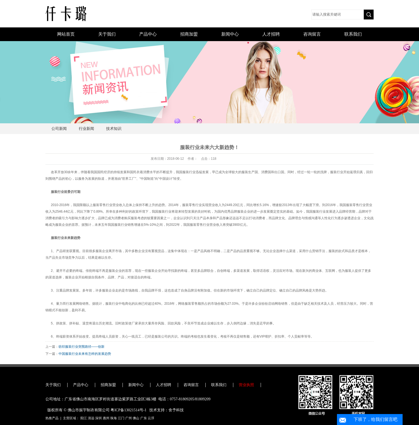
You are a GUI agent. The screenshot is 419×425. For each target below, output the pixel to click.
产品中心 (148, 34)
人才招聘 (271, 34)
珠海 (113, 418)
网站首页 (66, 34)
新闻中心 (230, 34)
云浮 (151, 418)
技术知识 (113, 129)
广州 (128, 418)
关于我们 (107, 34)
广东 (143, 418)
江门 (121, 418)
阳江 (83, 418)
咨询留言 (312, 34)
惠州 (106, 418)
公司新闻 (59, 129)
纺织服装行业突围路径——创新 (81, 347)
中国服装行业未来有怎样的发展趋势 (85, 354)
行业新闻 (86, 129)
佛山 (136, 418)
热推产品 (52, 418)
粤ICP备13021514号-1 (128, 410)
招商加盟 (189, 34)
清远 (91, 418)
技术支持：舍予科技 (166, 410)
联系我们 (353, 34)
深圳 (98, 418)
